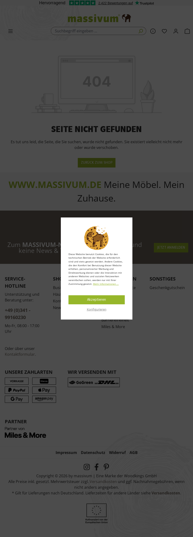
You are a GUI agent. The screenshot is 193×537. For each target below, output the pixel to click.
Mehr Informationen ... (106, 284)
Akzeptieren (96, 300)
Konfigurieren (96, 309)
